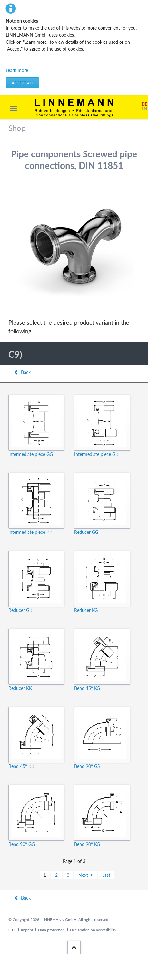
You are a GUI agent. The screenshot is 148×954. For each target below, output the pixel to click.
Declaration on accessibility (93, 929)
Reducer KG (86, 610)
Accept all (23, 82)
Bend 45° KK (21, 766)
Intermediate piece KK (30, 532)
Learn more (17, 70)
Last (106, 875)
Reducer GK (20, 610)
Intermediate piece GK (96, 454)
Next (83, 875)
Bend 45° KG (87, 688)
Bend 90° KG (87, 844)
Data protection (51, 929)
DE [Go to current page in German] (144, 104)
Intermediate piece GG (30, 454)
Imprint (27, 929)
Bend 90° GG (21, 844)
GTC (12, 929)
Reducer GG (86, 532)
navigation (13, 108)
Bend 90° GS (87, 766)
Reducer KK (20, 688)
